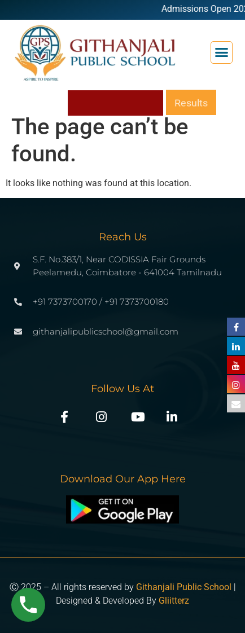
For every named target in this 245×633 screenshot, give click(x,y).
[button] (222, 52)
